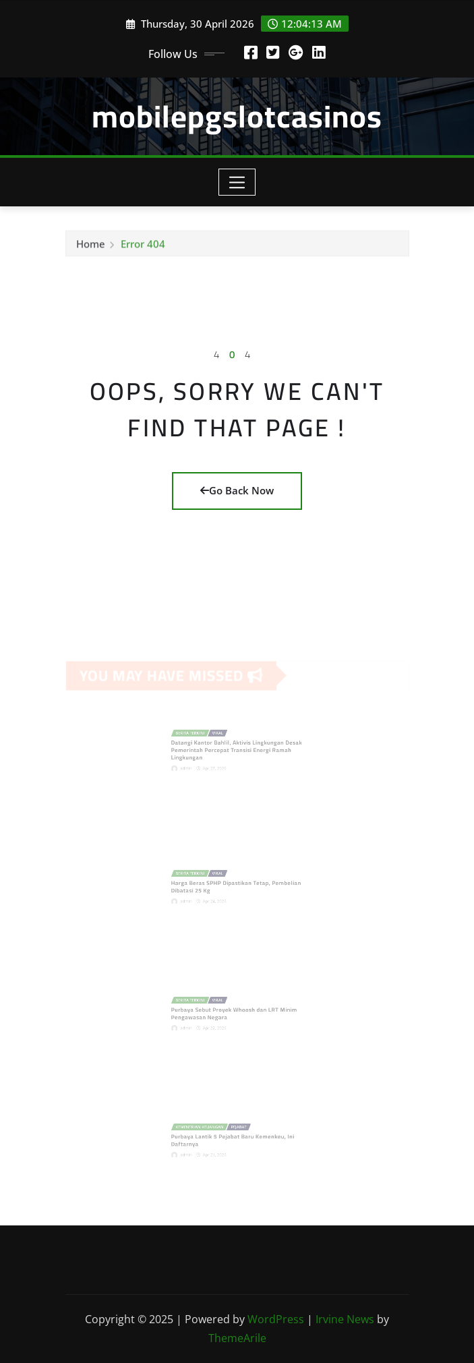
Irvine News (345, 1319)
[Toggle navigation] (237, 182)
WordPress (275, 1319)
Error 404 (143, 246)
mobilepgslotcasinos (237, 116)
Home (90, 246)
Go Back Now (237, 490)
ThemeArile (237, 1338)
